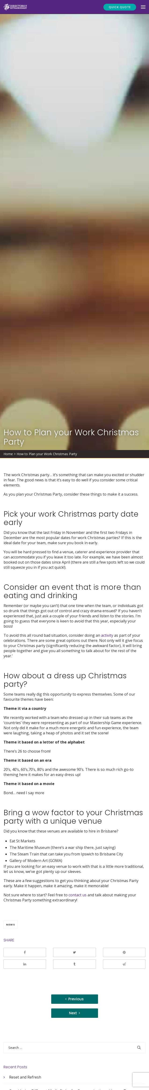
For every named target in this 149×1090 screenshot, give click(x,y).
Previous (76, 999)
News (10, 924)
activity (107, 635)
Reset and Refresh (25, 1077)
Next (73, 1013)
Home (8, 454)
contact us (78, 894)
